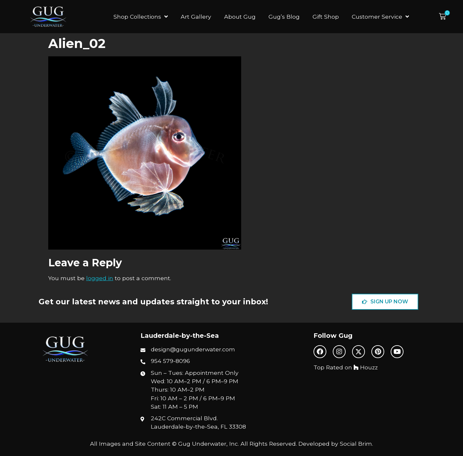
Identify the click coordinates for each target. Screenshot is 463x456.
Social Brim (356, 443)
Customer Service (380, 17)
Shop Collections (140, 17)
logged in (99, 278)
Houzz (366, 367)
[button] (444, 16)
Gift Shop (326, 16)
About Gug (240, 16)
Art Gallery (196, 16)
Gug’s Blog (284, 16)
